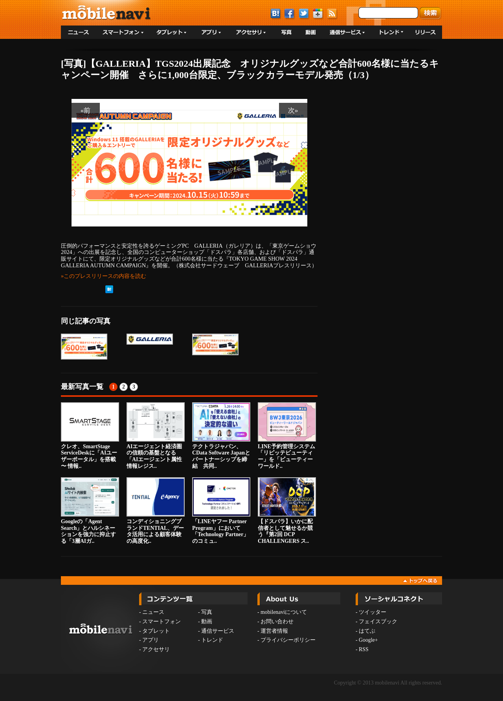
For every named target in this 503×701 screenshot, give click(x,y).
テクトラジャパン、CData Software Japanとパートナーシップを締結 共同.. (221, 435)
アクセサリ (156, 649)
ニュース (153, 612)
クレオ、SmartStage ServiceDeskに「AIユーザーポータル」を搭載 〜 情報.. (90, 435)
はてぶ (367, 631)
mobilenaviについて (284, 612)
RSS (364, 649)
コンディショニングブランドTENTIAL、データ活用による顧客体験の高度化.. (156, 510)
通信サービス (217, 631)
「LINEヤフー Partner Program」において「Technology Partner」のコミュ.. (221, 510)
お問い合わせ (277, 621)
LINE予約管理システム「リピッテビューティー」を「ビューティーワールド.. (287, 435)
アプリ (150, 640)
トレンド (212, 640)
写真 (206, 612)
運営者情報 (274, 631)
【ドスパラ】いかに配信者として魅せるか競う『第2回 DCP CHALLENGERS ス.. (287, 510)
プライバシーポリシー (288, 640)
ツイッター (372, 612)
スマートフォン (161, 621)
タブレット (156, 631)
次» (293, 110)
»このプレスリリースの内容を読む (103, 276)
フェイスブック (378, 621)
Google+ (368, 640)
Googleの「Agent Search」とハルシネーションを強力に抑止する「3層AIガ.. (90, 510)
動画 (206, 621)
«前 (86, 110)
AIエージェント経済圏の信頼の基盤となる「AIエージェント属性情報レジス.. (156, 435)
